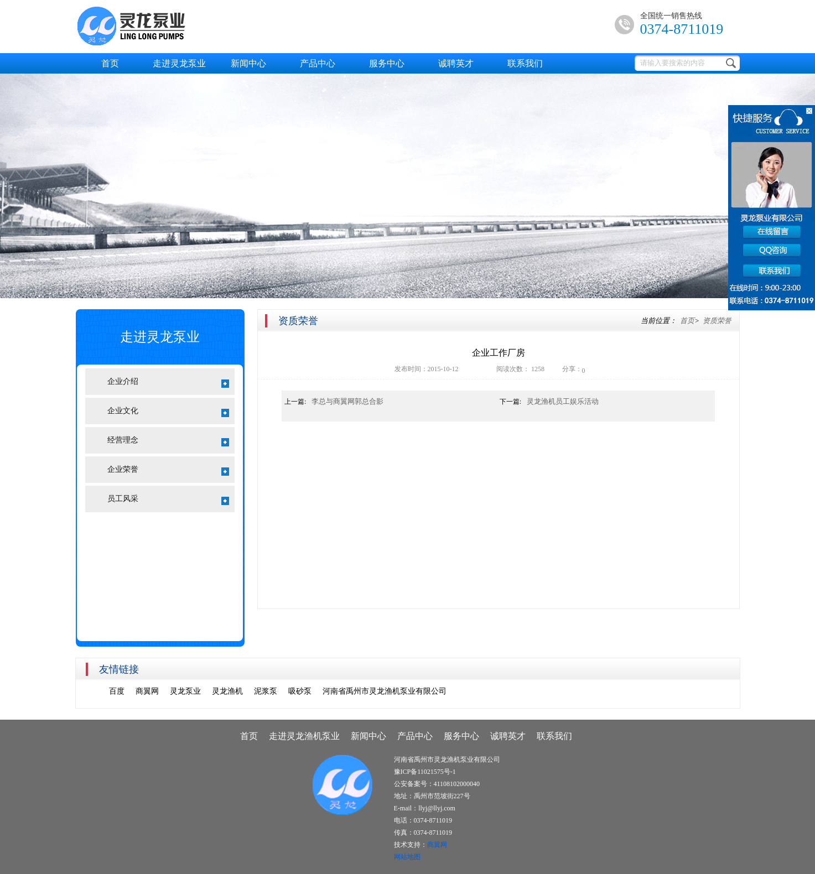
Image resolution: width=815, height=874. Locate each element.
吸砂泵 (300, 691)
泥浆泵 (265, 691)
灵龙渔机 (227, 691)
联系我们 (525, 63)
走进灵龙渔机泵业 (304, 736)
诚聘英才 (456, 63)
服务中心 (386, 63)
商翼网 (147, 691)
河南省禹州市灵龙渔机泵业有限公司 (385, 691)
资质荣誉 (717, 320)
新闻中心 (248, 63)
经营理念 (168, 441)
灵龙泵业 (185, 691)
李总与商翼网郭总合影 (347, 401)
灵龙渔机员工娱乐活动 (563, 401)
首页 (110, 63)
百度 (116, 691)
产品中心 (317, 63)
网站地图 (407, 857)
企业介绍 (168, 382)
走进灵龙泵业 (179, 63)
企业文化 (168, 412)
